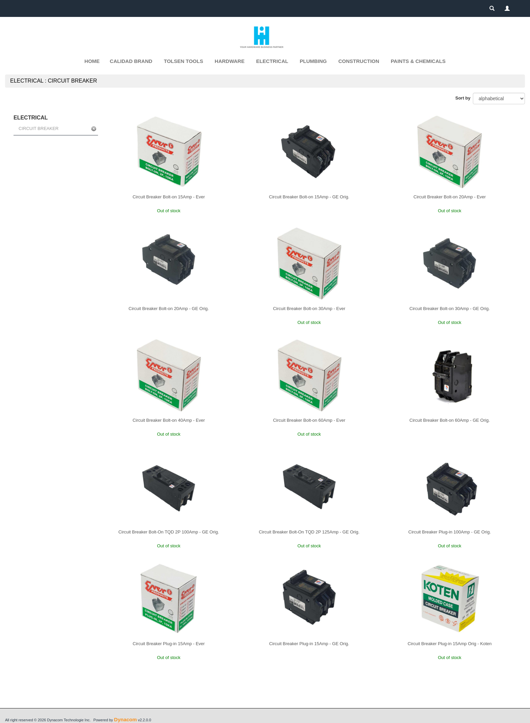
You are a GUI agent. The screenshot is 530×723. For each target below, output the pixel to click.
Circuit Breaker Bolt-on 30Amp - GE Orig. (449, 308)
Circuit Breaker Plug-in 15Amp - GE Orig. (309, 643)
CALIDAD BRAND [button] (131, 61)
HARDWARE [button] (229, 61)
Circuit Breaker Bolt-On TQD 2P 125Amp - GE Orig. (309, 531)
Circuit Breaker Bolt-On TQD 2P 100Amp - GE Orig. (168, 531)
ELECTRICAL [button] (272, 61)
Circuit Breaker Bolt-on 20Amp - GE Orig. (168, 308)
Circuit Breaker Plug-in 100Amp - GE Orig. (449, 531)
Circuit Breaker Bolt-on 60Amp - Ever (309, 420)
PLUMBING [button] (313, 61)
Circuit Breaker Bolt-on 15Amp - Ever (168, 196)
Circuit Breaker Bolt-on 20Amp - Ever (449, 196)
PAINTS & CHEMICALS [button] (418, 61)
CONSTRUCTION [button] (358, 61)
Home (92, 61)
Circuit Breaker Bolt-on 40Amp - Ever (168, 420)
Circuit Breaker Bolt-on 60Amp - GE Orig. (449, 420)
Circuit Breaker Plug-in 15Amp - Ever (169, 643)
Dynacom (125, 719)
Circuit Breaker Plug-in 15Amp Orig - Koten (450, 643)
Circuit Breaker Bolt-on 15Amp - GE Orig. (309, 196)
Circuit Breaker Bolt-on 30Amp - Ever (309, 308)
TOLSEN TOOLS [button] (183, 61)
